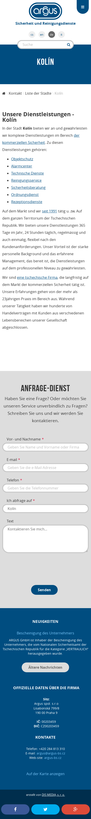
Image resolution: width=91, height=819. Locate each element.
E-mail (12, 459)
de (51, 35)
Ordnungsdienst (25, 194)
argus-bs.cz (52, 758)
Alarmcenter (21, 166)
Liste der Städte (38, 93)
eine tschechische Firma (37, 277)
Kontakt (15, 93)
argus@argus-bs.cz (51, 753)
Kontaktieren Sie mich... (45, 539)
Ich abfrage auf (19, 500)
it (61, 35)
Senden (44, 589)
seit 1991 (49, 211)
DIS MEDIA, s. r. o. (53, 795)
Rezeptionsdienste (26, 201)
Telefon (13, 480)
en (41, 35)
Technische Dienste (27, 173)
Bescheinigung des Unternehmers (45, 633)
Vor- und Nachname (24, 439)
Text (10, 521)
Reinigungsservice (26, 180)
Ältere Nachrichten (45, 667)
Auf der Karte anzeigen (45, 773)
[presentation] (36, 567)
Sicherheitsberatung (28, 187)
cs (32, 35)
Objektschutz (22, 159)
